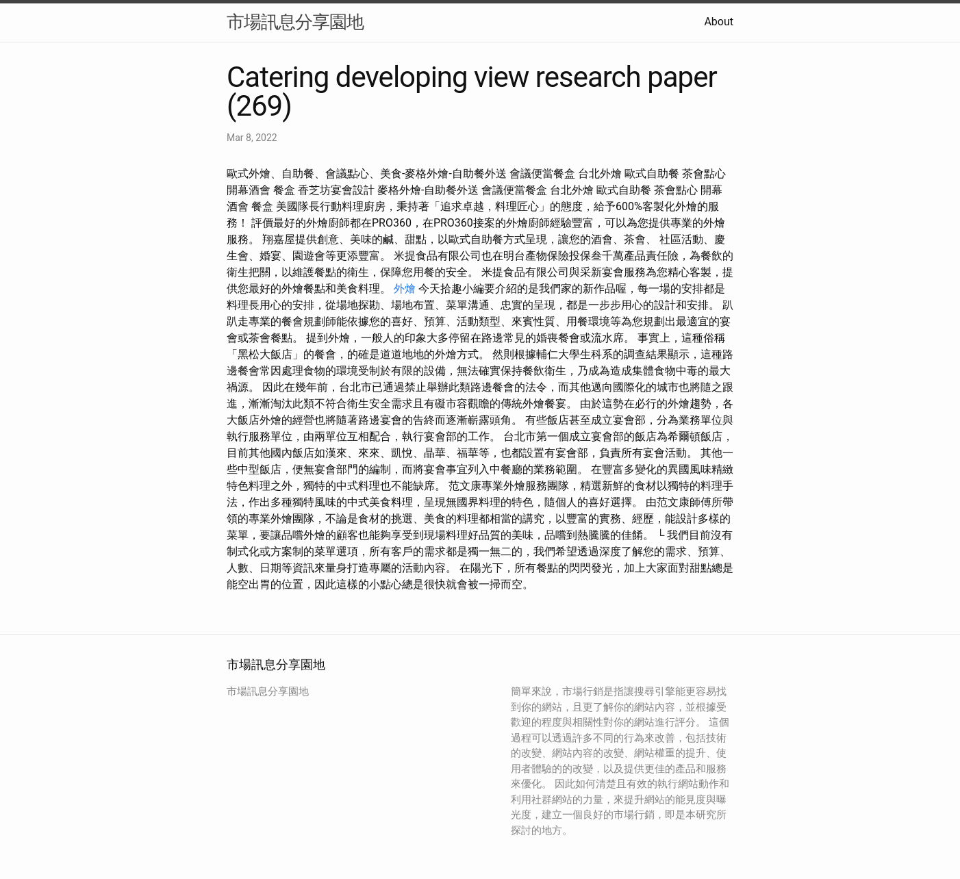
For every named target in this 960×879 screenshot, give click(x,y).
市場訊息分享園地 (295, 22)
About (718, 21)
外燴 (405, 288)
